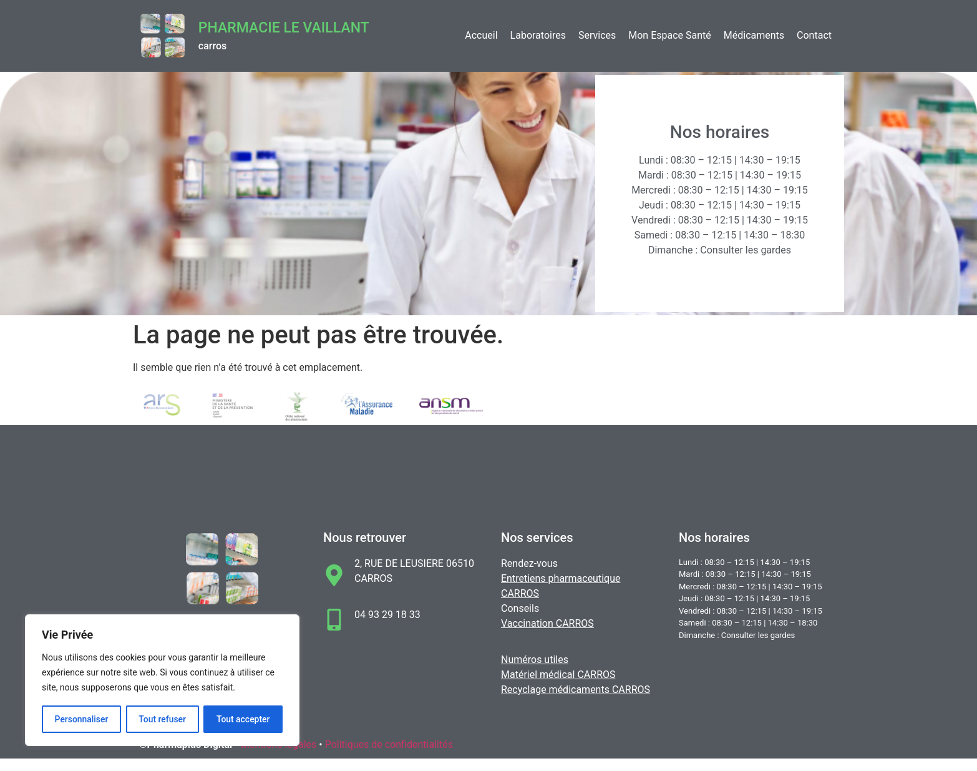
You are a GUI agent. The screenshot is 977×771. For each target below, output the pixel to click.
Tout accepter (243, 719)
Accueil (481, 35)
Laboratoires (538, 35)
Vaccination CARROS (547, 623)
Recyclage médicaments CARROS (575, 689)
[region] (162, 680)
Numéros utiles (534, 659)
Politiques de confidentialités (389, 744)
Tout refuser (162, 719)
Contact (814, 35)
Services (597, 35)
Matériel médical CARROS (558, 674)
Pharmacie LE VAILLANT (283, 27)
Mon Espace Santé (669, 35)
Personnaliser (81, 719)
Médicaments (754, 35)
